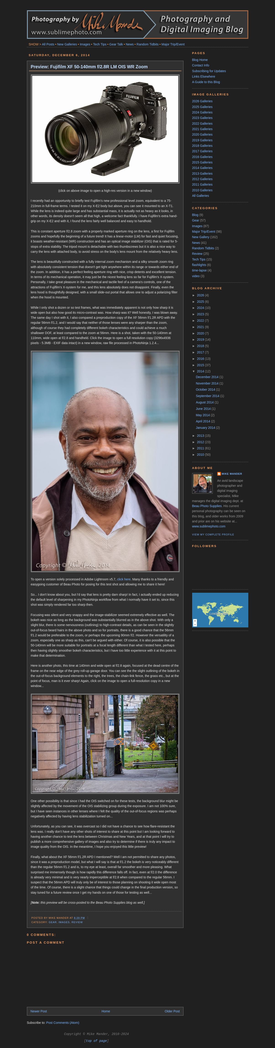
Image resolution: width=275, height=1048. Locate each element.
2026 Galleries (202, 101)
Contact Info (200, 65)
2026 (201, 295)
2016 (201, 359)
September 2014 (208, 396)
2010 (201, 454)
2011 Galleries (202, 184)
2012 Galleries (202, 179)
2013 (201, 435)
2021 (201, 327)
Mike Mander (232, 473)
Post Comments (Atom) (62, 1022)
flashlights (199, 265)
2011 (201, 448)
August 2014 (205, 402)
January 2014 (206, 427)
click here (124, 579)
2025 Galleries (202, 107)
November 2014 (207, 383)
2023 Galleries (202, 118)
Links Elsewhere (203, 76)
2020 (201, 333)
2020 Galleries (202, 134)
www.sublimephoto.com (208, 526)
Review (77, 922)
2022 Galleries (202, 123)
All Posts (48, 44)
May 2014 (203, 415)
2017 (201, 352)
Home (106, 1011)
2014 (201, 371)
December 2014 (207, 377)
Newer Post (39, 1011)
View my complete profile (213, 534)
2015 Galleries (202, 162)
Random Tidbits (147, 44)
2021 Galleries (202, 129)
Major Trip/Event (173, 44)
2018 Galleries (202, 145)
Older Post (172, 1011)
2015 (201, 365)
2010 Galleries (202, 190)
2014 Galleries (202, 168)
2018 (201, 346)
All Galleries (200, 195)
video (196, 276)
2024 (201, 308)
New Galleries (67, 44)
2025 (201, 301)
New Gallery (201, 237)
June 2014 (204, 409)
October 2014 (206, 389)
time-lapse (199, 270)
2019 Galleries (202, 140)
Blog (195, 215)
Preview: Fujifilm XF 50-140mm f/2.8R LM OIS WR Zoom (89, 66)
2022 (201, 320)
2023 (201, 314)
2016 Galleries (202, 157)
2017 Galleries (202, 151)
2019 (201, 339)
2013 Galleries (202, 173)
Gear (53, 922)
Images (85, 44)
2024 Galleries (202, 112)
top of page (96, 1041)
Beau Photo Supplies (207, 506)
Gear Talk (116, 44)
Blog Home (200, 60)
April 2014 (203, 421)
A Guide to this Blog (206, 82)
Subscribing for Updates (209, 71)
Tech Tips (100, 44)
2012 (201, 442)
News (130, 44)
